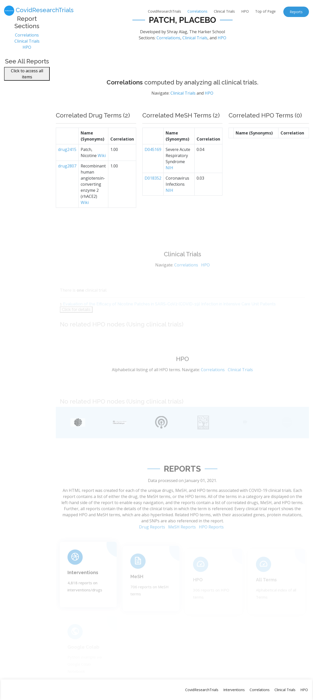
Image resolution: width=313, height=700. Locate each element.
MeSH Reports (182, 539)
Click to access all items (27, 77)
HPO (245, 11)
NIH (169, 180)
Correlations (197, 11)
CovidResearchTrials (164, 11)
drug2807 (67, 178)
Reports (296, 11)
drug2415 (67, 161)
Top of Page (265, 11)
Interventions (82, 582)
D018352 (153, 190)
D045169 (153, 161)
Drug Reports (152, 539)
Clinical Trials (224, 11)
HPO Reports (211, 539)
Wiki (102, 167)
